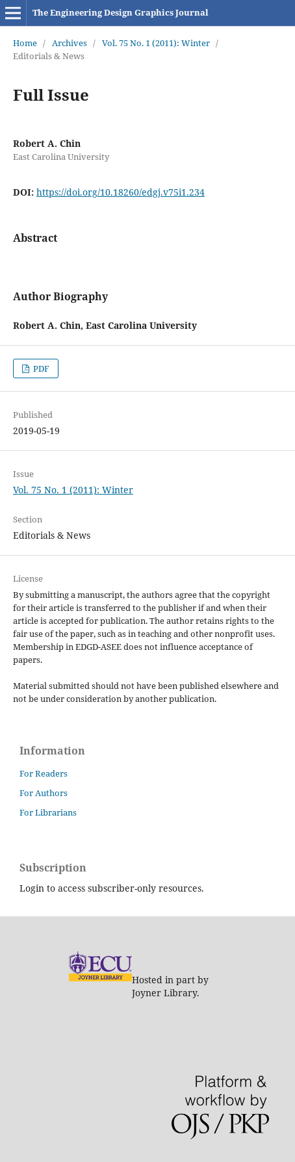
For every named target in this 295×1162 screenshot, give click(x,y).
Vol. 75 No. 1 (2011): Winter (156, 43)
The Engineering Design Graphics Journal (120, 12)
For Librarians (48, 812)
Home (25, 43)
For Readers (43, 773)
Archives (69, 43)
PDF (40, 368)
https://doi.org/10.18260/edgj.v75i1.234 (120, 192)
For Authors (43, 793)
